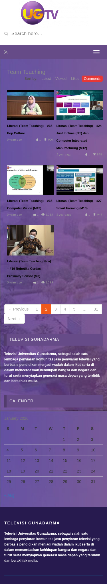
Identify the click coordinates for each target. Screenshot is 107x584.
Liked (75, 79)
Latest (46, 79)
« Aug (9, 495)
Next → (14, 319)
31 (96, 309)
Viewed (60, 79)
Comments (92, 79)
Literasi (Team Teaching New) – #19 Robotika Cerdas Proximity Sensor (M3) (29, 268)
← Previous (18, 309)
